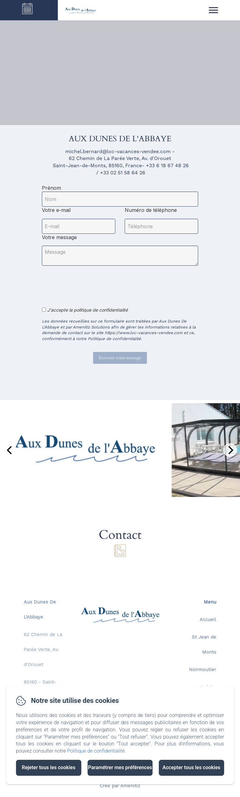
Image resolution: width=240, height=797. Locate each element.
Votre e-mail (56, 210)
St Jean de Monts (204, 645)
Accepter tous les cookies (191, 767)
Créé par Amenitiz (120, 786)
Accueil (208, 620)
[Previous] (10, 450)
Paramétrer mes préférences (120, 767)
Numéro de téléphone (151, 210)
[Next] (230, 450)
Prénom (51, 188)
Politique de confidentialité (96, 751)
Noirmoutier (202, 670)
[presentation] (89, 283)
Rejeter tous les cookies (48, 767)
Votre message (59, 237)
